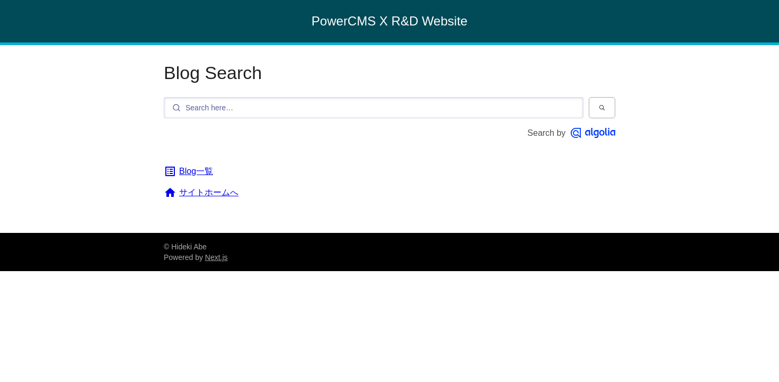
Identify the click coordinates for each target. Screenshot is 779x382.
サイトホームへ (201, 192)
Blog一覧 (188, 171)
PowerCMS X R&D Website (389, 21)
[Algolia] (593, 133)
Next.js (216, 257)
